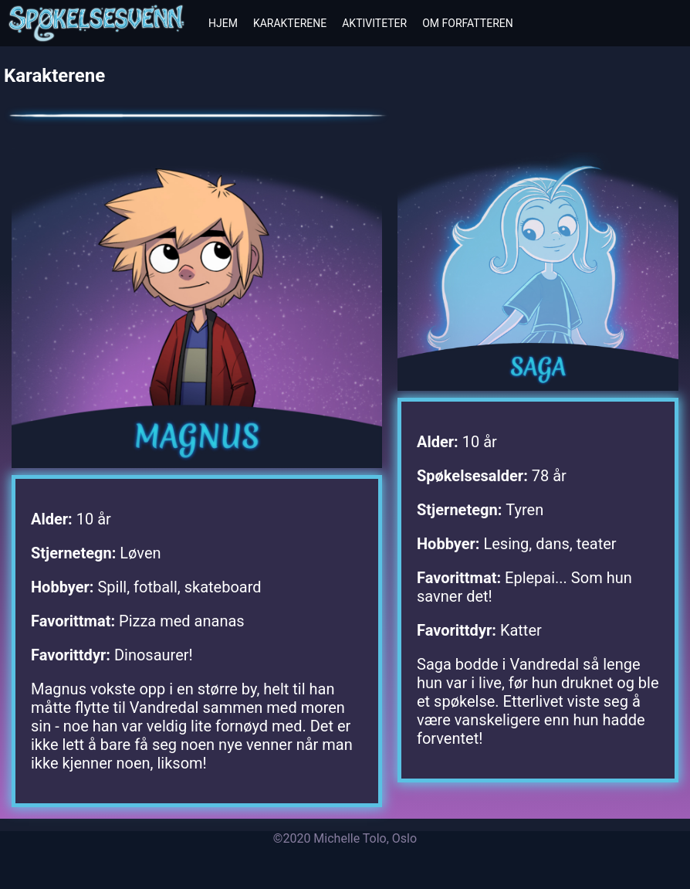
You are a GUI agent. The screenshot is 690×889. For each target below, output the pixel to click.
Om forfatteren (467, 23)
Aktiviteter (374, 23)
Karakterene (289, 23)
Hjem (223, 23)
